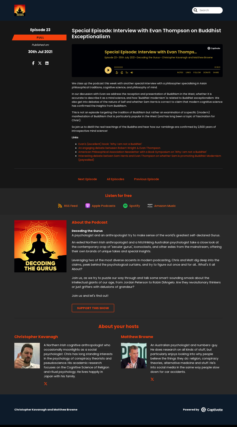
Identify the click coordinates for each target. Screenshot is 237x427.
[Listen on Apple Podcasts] (99, 207)
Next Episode (87, 180)
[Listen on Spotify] (132, 207)
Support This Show (93, 310)
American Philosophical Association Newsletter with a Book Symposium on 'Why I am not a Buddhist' (142, 152)
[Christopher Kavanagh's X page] (45, 385)
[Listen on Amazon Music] (163, 207)
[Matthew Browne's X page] (152, 381)
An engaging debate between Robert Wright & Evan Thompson (119, 149)
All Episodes (115, 180)
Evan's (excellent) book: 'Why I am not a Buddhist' (110, 145)
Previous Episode (146, 180)
